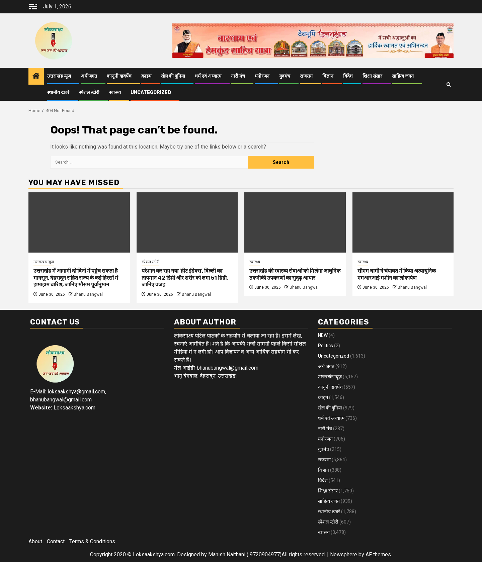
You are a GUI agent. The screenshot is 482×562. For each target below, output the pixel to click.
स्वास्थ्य (115, 92)
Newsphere (343, 554)
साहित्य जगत (403, 76)
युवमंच (284, 76)
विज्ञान (327, 76)
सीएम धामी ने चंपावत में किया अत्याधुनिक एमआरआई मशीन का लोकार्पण (396, 274)
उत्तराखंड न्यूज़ (59, 76)
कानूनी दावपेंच (119, 76)
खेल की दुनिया (173, 76)
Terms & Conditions (92, 541)
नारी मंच (238, 76)
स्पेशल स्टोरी (89, 92)
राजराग (306, 76)
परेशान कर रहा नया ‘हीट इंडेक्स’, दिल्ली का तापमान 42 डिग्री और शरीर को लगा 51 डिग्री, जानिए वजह (185, 278)
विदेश (348, 76)
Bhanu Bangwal (88, 294)
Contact (56, 541)
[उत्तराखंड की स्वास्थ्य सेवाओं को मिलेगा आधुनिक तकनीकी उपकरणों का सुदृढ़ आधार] (295, 222)
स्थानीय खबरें (58, 92)
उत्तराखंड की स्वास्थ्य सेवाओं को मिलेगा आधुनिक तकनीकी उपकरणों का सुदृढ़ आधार (294, 274)
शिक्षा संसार (372, 76)
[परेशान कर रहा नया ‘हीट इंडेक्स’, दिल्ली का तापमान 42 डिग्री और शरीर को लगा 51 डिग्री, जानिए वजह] (187, 222)
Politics (325, 345)
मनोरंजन (262, 76)
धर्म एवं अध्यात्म (208, 76)
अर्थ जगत (89, 76)
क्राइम (146, 76)
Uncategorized (151, 92)
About (35, 541)
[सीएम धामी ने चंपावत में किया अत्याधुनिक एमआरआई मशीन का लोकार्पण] (403, 222)
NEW (323, 335)
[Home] (36, 76)
